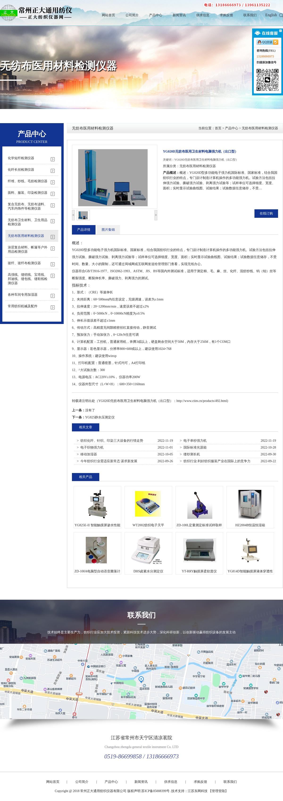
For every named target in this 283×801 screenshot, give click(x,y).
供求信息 (202, 15)
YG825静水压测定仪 (100, 417)
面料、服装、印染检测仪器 (27, 192)
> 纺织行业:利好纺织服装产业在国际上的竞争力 (215, 461)
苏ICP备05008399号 (155, 791)
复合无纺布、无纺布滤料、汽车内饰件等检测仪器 (27, 206)
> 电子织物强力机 (90, 447)
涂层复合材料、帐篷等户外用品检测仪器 (27, 249)
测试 (174, 271)
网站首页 (108, 15)
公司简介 (132, 15)
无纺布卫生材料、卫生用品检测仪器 (27, 222)
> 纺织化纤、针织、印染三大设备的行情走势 (110, 440)
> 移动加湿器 (87, 454)
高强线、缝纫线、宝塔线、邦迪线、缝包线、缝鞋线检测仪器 (27, 279)
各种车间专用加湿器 (22, 294)
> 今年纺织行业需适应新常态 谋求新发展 (107, 461)
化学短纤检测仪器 (21, 158)
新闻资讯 (179, 15)
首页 (218, 128)
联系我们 (250, 15)
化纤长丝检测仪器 (21, 169)
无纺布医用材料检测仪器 (58, 66)
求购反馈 (226, 15)
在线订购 (266, 213)
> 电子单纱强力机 (193, 440)
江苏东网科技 (198, 791)
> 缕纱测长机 (190, 454)
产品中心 (155, 15)
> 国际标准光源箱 (193, 447)
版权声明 (134, 791)
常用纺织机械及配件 (22, 306)
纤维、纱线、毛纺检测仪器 (27, 181)
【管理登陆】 (218, 791)
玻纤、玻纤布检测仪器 (24, 263)
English (271, 15)
